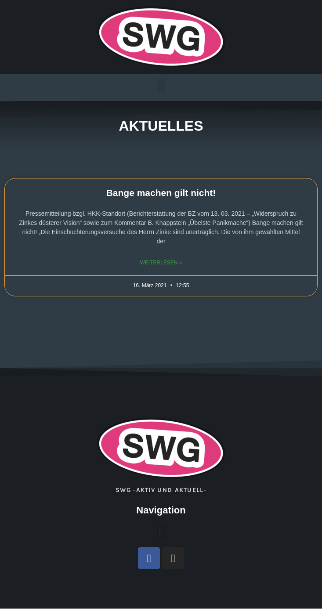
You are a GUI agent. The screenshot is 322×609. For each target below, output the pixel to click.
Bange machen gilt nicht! (161, 193)
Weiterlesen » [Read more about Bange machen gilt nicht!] (161, 263)
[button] (161, 85)
